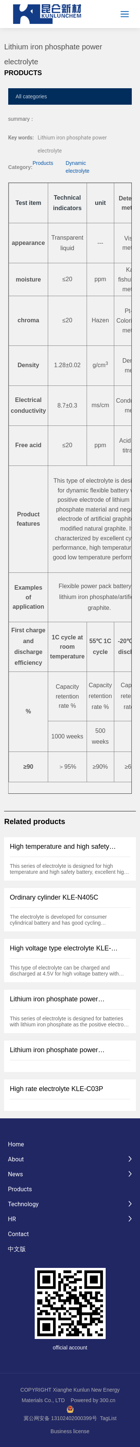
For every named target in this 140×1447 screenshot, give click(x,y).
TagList (108, 1418)
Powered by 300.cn (93, 1400)
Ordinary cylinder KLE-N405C (54, 897)
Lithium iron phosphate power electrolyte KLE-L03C (54, 1054)
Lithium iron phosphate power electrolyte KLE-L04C (54, 1003)
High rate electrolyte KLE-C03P (56, 1089)
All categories (31, 96)
